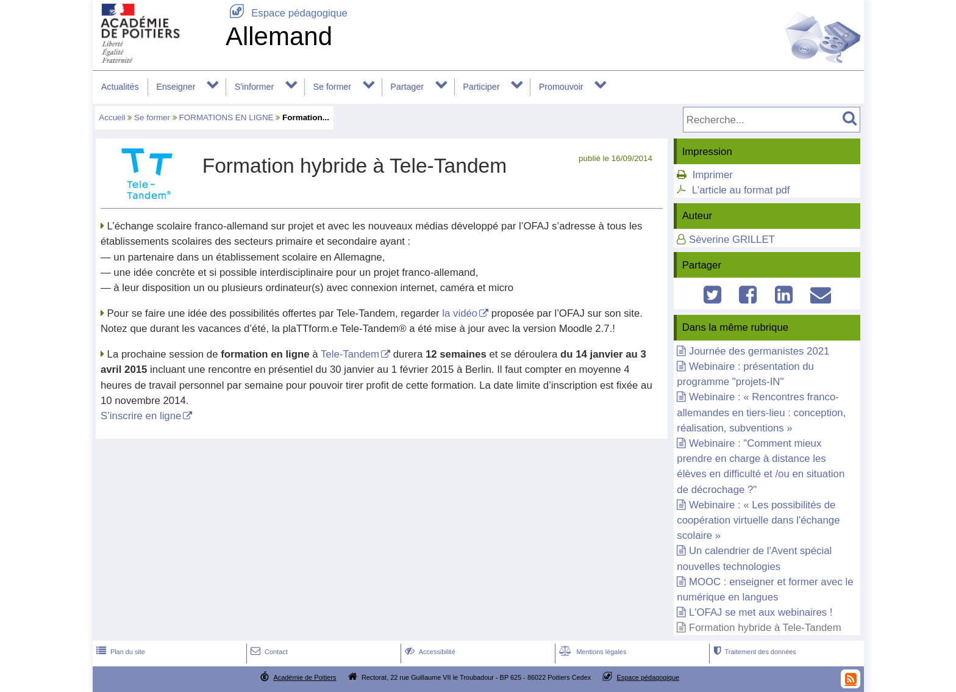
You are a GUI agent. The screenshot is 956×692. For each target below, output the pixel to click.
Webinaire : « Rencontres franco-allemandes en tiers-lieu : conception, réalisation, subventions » (761, 412)
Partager (407, 87)
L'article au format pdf (741, 190)
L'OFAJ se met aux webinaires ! (760, 612)
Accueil (112, 117)
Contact (268, 651)
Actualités (120, 87)
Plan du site (119, 651)
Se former (332, 87)
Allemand (279, 36)
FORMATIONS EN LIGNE (226, 117)
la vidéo (459, 313)
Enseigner (175, 87)
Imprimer (713, 175)
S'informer (254, 87)
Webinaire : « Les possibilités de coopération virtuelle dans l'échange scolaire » (758, 520)
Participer (481, 87)
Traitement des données (753, 651)
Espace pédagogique (287, 13)
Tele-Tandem (350, 354)
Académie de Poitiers (304, 677)
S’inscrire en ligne (141, 416)
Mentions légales (591, 651)
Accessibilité (428, 651)
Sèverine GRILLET (732, 239)
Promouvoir (561, 87)
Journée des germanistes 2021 (759, 351)
